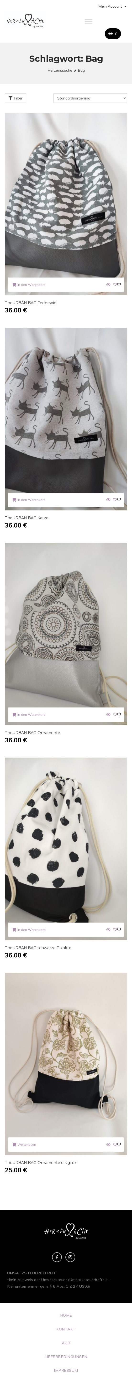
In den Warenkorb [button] (31, 285)
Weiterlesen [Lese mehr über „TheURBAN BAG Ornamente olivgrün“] (26, 1144)
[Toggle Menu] (88, 21)
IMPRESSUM (66, 1370)
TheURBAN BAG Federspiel (31, 303)
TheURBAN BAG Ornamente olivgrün (41, 1162)
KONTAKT (66, 1329)
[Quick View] (108, 284)
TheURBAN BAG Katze (26, 518)
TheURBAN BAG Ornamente (32, 732)
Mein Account (112, 6)
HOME (66, 1315)
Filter (18, 98)
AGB (66, 1342)
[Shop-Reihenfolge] (90, 98)
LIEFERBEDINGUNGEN (66, 1356)
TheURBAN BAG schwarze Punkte (38, 948)
